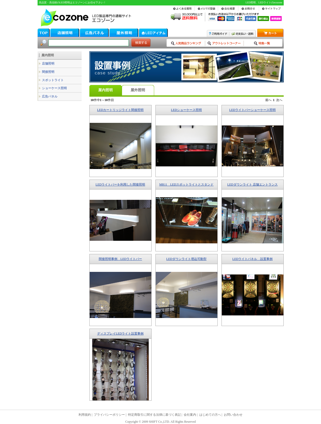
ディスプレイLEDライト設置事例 (120, 333)
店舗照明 (48, 63)
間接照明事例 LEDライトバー (120, 259)
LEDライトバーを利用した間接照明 (120, 184)
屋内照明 (47, 55)
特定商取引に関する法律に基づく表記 (154, 414)
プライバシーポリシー (109, 414)
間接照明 (48, 72)
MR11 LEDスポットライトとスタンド (186, 184)
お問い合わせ (233, 414)
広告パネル (50, 96)
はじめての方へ (210, 414)
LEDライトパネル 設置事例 (252, 259)
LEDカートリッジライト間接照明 (120, 110)
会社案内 (190, 414)
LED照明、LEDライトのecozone (264, 2)
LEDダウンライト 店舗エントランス (252, 184)
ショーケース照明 (54, 88)
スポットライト (53, 80)
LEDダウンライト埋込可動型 (186, 259)
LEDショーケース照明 (186, 110)
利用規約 (85, 414)
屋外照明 (138, 90)
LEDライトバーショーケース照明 (252, 110)
